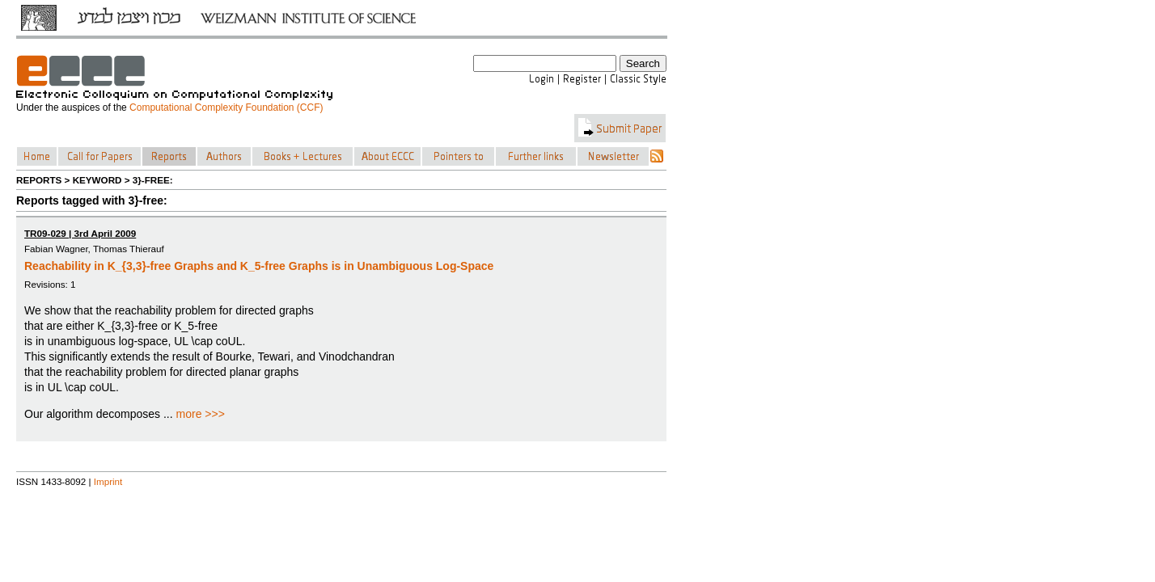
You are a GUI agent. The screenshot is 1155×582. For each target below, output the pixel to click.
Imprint (108, 481)
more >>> (200, 413)
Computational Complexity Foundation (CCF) (226, 107)
